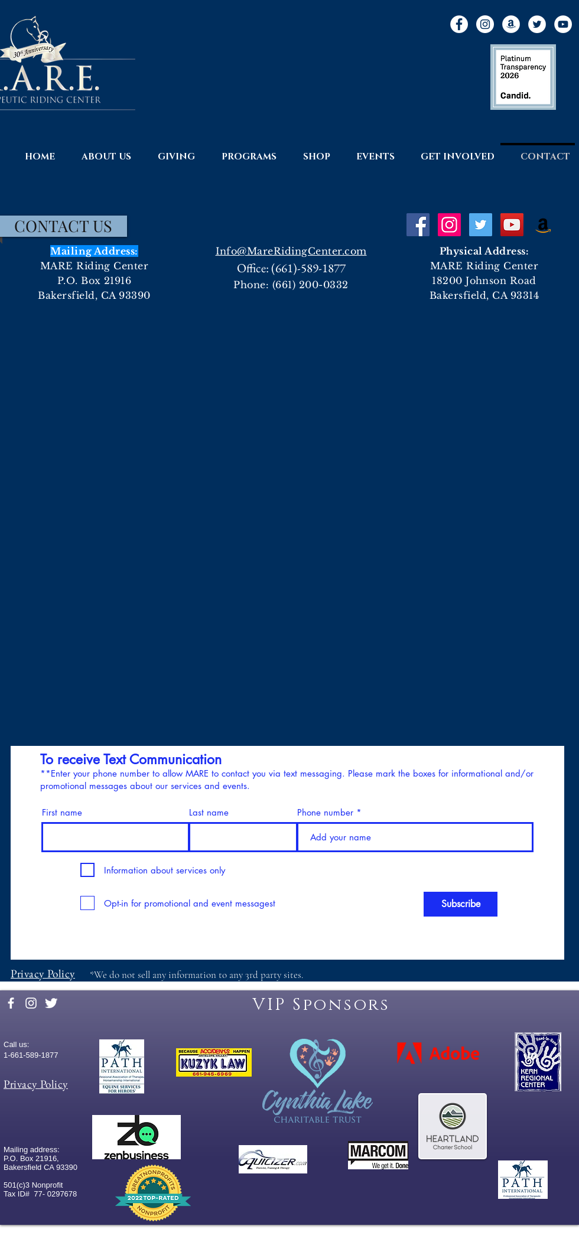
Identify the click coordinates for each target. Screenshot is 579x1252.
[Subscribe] (460, 904)
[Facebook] (459, 24)
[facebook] (11, 1003)
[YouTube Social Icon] (511, 224)
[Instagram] (485, 24)
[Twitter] (537, 24)
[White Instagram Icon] (31, 1003)
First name (62, 812)
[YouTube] (563, 24)
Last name (209, 812)
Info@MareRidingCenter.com (291, 251)
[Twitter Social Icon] (480, 224)
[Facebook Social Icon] (418, 224)
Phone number (325, 812)
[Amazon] (511, 24)
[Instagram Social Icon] (449, 224)
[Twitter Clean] (51, 1003)
